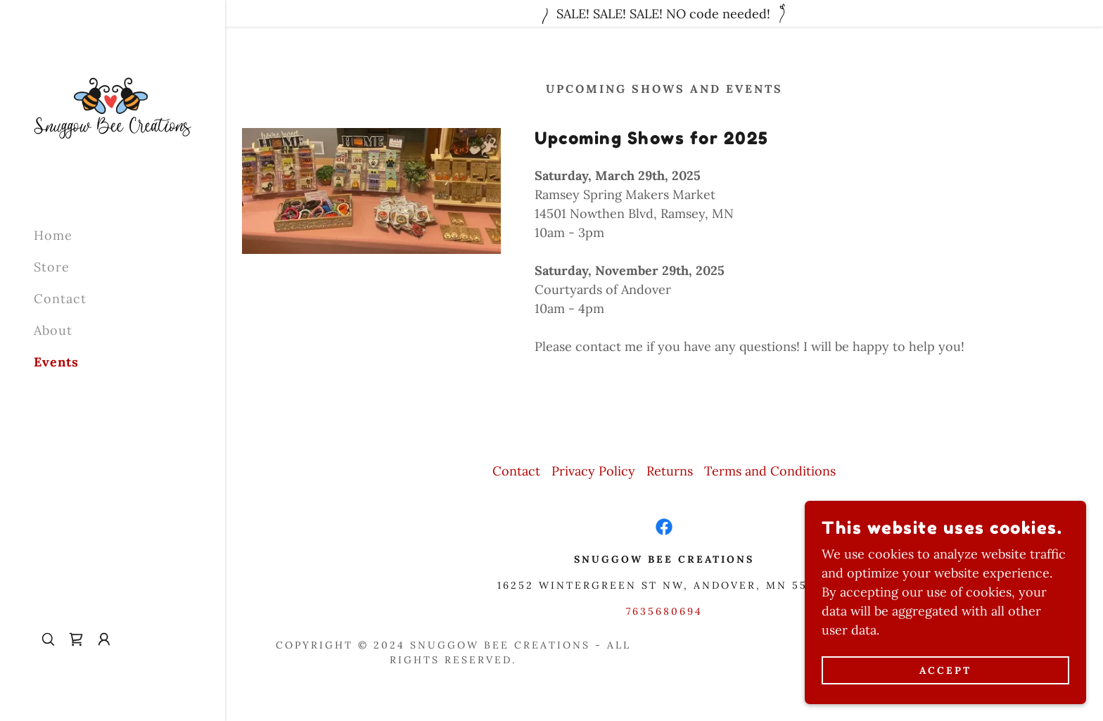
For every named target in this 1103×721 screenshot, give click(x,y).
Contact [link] (60, 299)
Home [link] (53, 235)
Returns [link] (669, 471)
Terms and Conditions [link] (770, 471)
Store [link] (52, 267)
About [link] (53, 330)
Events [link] (56, 362)
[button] (104, 639)
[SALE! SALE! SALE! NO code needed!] (664, 13)
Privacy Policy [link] (593, 471)
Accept (945, 670)
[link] (112, 106)
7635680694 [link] (664, 611)
